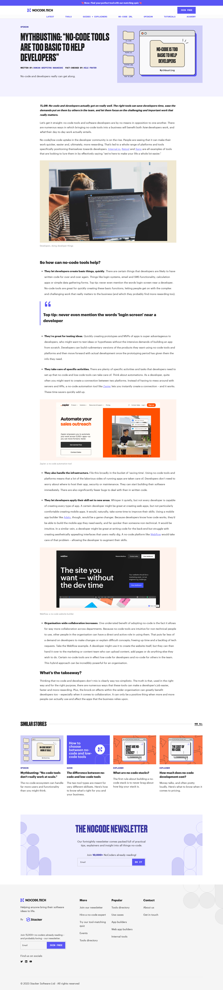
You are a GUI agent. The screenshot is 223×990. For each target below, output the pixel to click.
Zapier (107, 386)
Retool (125, 149)
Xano (138, 149)
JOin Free (186, 10)
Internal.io (114, 149)
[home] (40, 10)
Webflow (155, 534)
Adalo (67, 517)
